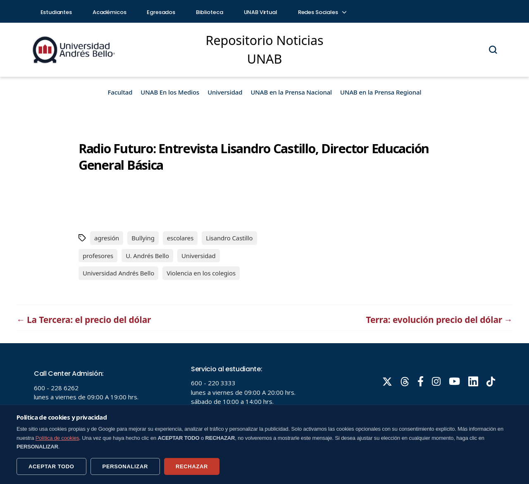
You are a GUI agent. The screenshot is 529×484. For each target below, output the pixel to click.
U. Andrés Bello (147, 255)
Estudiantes (56, 12)
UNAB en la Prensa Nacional (291, 92)
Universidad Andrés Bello (118, 273)
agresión (106, 238)
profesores (98, 255)
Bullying (143, 238)
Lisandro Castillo (229, 238)
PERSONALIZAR (125, 466)
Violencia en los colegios (201, 273)
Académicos (109, 12)
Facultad (120, 92)
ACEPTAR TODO (51, 466)
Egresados (161, 12)
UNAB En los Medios (170, 92)
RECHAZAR (192, 466)
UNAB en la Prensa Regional (380, 92)
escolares (180, 238)
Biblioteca (209, 12)
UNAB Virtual (260, 12)
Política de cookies (57, 438)
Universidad (224, 92)
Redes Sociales (322, 12)
